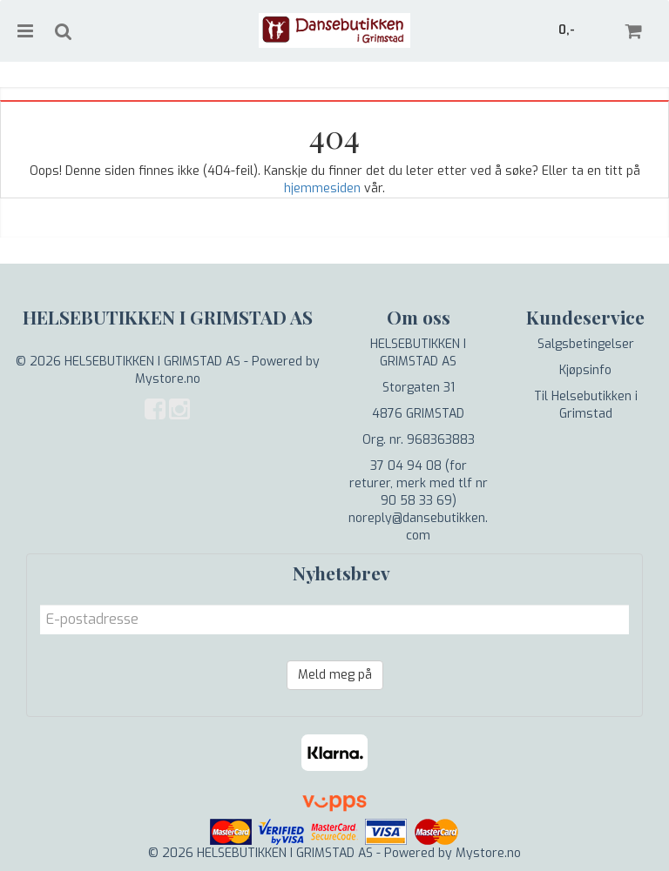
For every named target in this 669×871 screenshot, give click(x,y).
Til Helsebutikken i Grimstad (586, 405)
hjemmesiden (322, 188)
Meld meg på (335, 675)
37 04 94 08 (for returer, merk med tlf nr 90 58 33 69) (418, 483)
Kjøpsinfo (585, 370)
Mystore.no (167, 379)
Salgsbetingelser (585, 344)
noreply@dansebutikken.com (418, 527)
